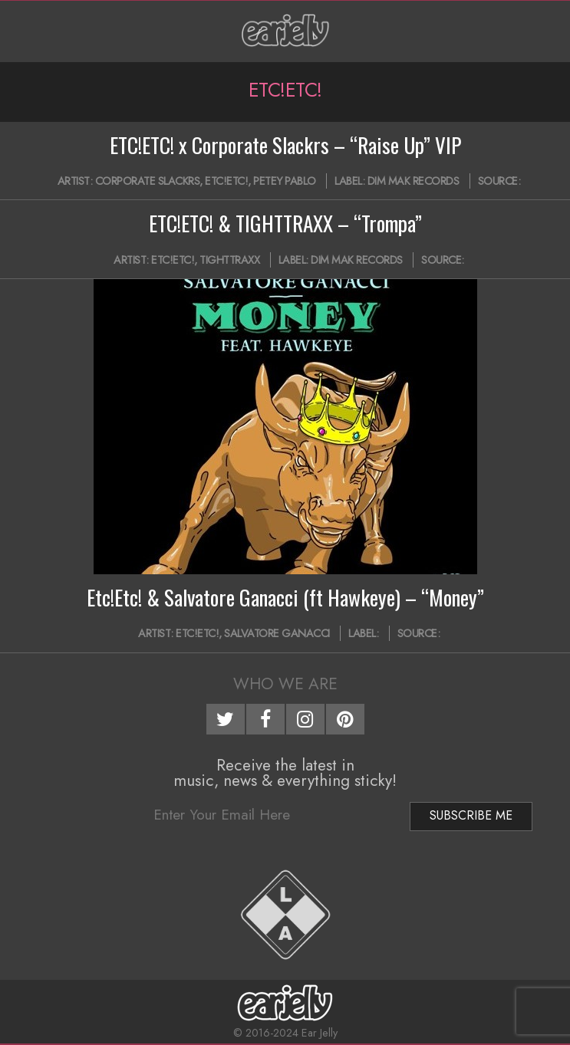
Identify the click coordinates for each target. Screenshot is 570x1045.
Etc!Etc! (226, 181)
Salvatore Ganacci (277, 633)
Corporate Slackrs (147, 181)
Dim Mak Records (413, 181)
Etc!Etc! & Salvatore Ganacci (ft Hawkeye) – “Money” (285, 597)
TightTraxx (229, 260)
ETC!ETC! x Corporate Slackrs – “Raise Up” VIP (285, 145)
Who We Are (285, 683)
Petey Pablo (284, 181)
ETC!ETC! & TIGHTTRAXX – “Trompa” (285, 223)
